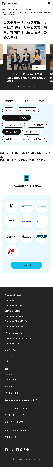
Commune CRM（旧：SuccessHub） (22, 321)
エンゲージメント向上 (15, 138)
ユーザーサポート (13, 124)
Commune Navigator (14, 316)
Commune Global (13, 343)
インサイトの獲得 (27, 110)
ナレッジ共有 (31, 131)
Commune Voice (12, 310)
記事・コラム (10, 360)
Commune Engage (13, 305)
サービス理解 (12, 131)
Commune (9, 300)
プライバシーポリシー (14, 408)
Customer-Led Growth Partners (19, 338)
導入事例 (9, 374)
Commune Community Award (19, 400)
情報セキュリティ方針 (14, 422)
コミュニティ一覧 (12, 379)
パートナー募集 (12, 393)
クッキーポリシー (13, 415)
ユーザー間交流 (36, 124)
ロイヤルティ (39, 138)
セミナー (9, 386)
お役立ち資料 (11, 355)
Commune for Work (14, 326)
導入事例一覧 (27, 9)
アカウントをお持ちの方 (15, 430)
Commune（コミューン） (11, 9)
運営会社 (9, 437)
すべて (8, 110)
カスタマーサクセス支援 (16, 117)
